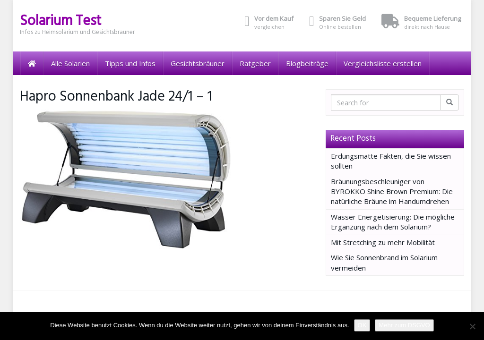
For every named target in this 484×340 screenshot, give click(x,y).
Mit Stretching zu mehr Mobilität (383, 242)
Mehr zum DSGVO (404, 325)
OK (362, 325)
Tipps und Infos (130, 63)
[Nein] (472, 326)
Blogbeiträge (307, 63)
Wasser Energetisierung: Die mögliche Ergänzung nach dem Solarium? (393, 221)
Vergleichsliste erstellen (383, 63)
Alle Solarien (70, 63)
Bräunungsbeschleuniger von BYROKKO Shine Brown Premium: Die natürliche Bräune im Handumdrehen (392, 191)
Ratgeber (255, 63)
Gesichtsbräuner (198, 63)
